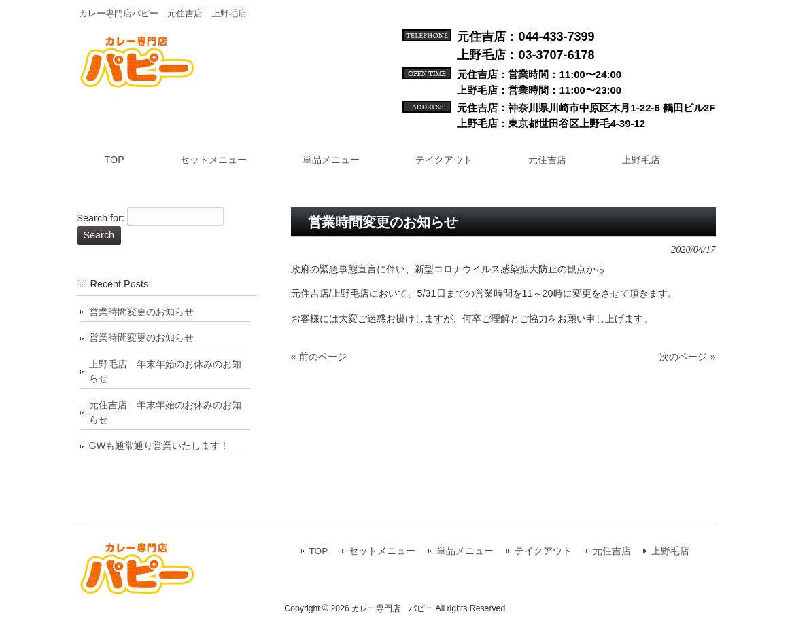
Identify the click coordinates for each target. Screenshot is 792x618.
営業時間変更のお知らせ (141, 311)
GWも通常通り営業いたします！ (159, 445)
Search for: (100, 218)
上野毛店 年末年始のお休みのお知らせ (165, 371)
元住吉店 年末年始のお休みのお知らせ (165, 412)
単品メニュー (465, 551)
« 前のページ (319, 356)
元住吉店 (612, 551)
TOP (318, 551)
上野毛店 (670, 551)
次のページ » (687, 356)
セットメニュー (382, 551)
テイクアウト (543, 551)
